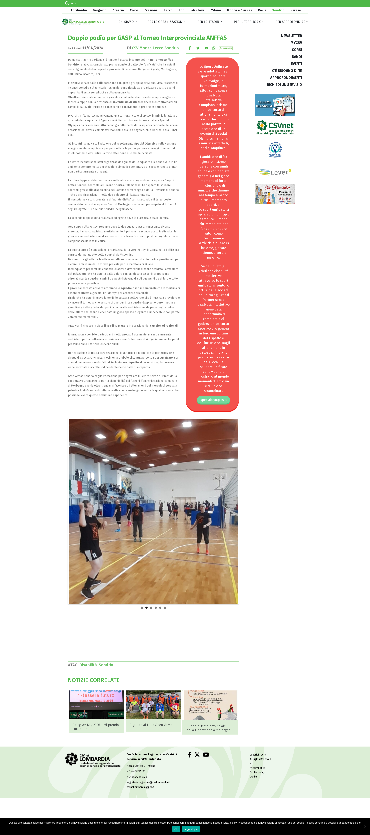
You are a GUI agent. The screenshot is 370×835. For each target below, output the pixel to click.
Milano (216, 10)
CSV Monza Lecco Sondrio (155, 48)
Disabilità (89, 664)
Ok (176, 829)
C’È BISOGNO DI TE (287, 70)
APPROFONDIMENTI (286, 77)
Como (134, 10)
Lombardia (78, 10)
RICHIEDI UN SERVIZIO (284, 84)
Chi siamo (126, 22)
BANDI (297, 57)
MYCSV (296, 43)
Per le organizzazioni (165, 22)
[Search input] (184, 3)
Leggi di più (191, 829)
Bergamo (99, 10)
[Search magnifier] (304, 3)
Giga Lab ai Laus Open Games (152, 725)
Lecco (168, 10)
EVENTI (296, 63)
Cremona (151, 10)
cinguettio (198, 48)
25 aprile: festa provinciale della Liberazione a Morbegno (208, 728)
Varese (296, 10)
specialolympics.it (213, 400)
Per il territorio (247, 22)
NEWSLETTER (291, 36)
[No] (365, 826)
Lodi (182, 10)
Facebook (190, 48)
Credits (254, 771)
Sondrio (278, 10)
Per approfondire (290, 22)
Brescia (118, 10)
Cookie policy (257, 766)
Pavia (262, 10)
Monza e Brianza (239, 10)
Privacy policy (257, 762)
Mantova (198, 10)
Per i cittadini (208, 22)
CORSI (297, 50)
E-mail (206, 48)
